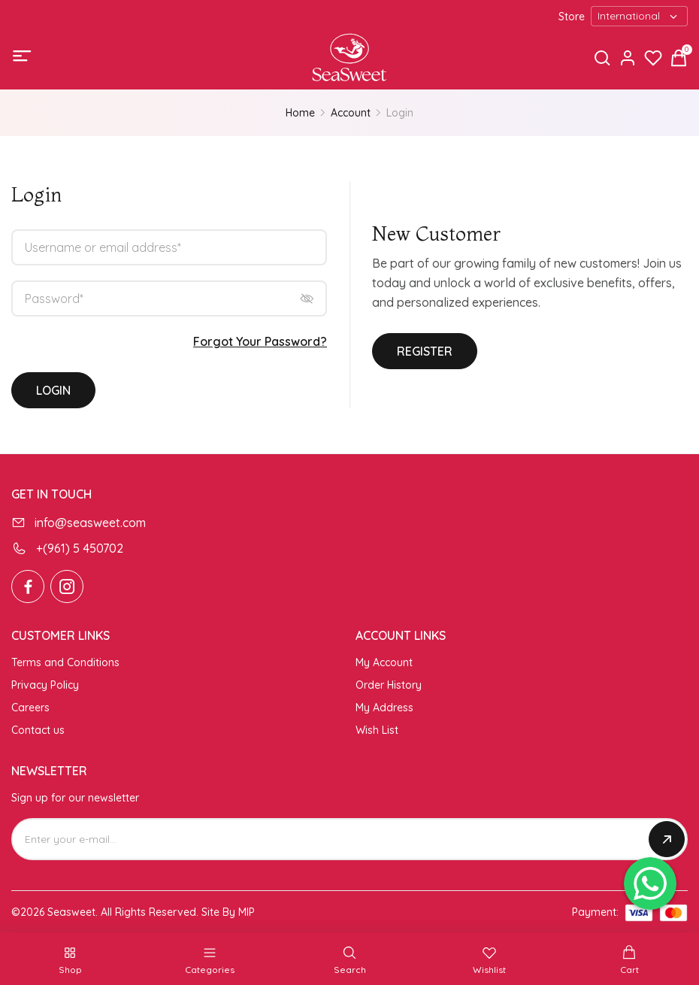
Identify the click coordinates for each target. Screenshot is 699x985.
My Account (384, 662)
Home (300, 113)
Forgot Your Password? (260, 341)
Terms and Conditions (65, 662)
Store (571, 16)
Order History (389, 685)
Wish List (377, 730)
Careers (30, 707)
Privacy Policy (45, 685)
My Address (384, 707)
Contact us (38, 730)
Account (351, 113)
